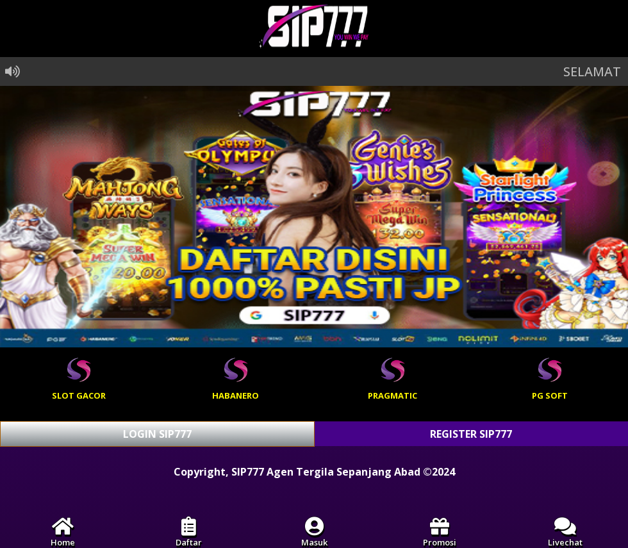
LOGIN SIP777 (157, 434)
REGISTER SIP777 (471, 434)
